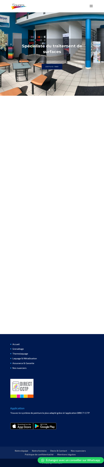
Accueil (16, 344)
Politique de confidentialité (39, 454)
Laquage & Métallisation (24, 358)
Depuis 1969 (52, 67)
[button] (71, 460)
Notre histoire (39, 450)
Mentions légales (66, 454)
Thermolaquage (20, 353)
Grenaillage (18, 349)
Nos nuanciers (19, 368)
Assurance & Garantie (23, 363)
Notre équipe (21, 450)
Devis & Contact (58, 450)
